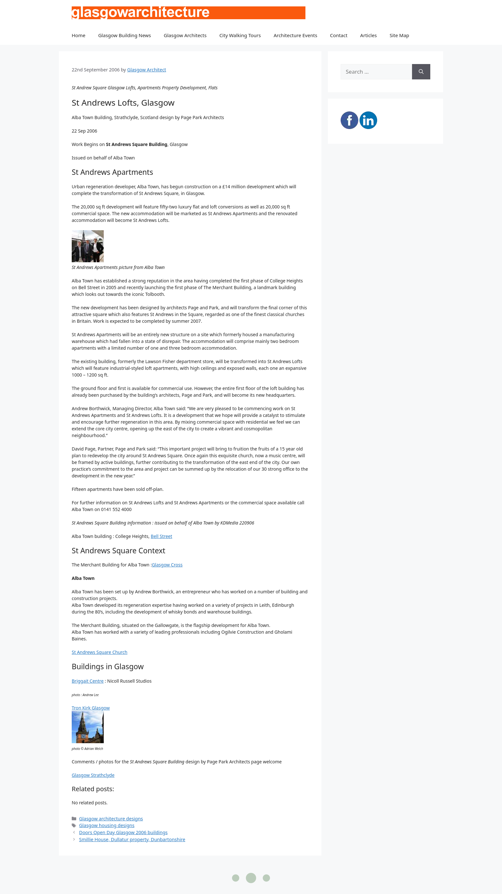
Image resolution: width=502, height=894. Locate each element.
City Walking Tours (240, 35)
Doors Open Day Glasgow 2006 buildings (123, 832)
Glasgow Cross (167, 565)
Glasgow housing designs (106, 825)
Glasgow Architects (185, 35)
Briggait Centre (88, 681)
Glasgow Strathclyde (93, 775)
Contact (338, 35)
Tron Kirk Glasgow (91, 708)
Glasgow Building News (124, 35)
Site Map (399, 35)
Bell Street (161, 536)
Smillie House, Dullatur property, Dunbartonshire (132, 839)
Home (78, 35)
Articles (368, 35)
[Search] (421, 71)
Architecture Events (295, 35)
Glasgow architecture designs (111, 819)
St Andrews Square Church (99, 652)
